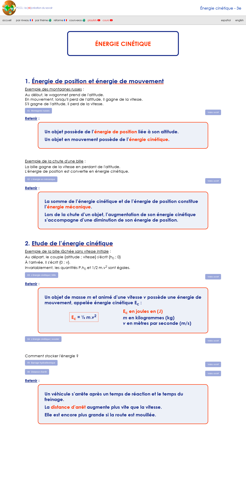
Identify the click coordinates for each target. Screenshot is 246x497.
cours (106, 20)
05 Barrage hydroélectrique (41, 362)
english (239, 20)
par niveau (22, 20)
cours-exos (75, 20)
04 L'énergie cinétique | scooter (43, 339)
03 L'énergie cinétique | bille (41, 275)
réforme (58, 20)
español (226, 20)
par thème (41, 20)
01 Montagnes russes (38, 110)
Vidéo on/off (213, 112)
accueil (6, 20)
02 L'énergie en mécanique (41, 179)
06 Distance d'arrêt (37, 372)
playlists (92, 20)
